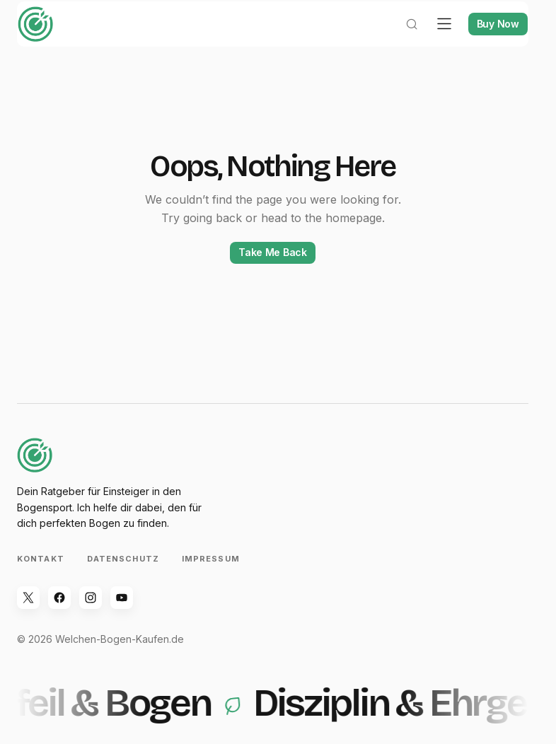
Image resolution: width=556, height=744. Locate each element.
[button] (401, 39)
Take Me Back (272, 268)
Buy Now (487, 39)
